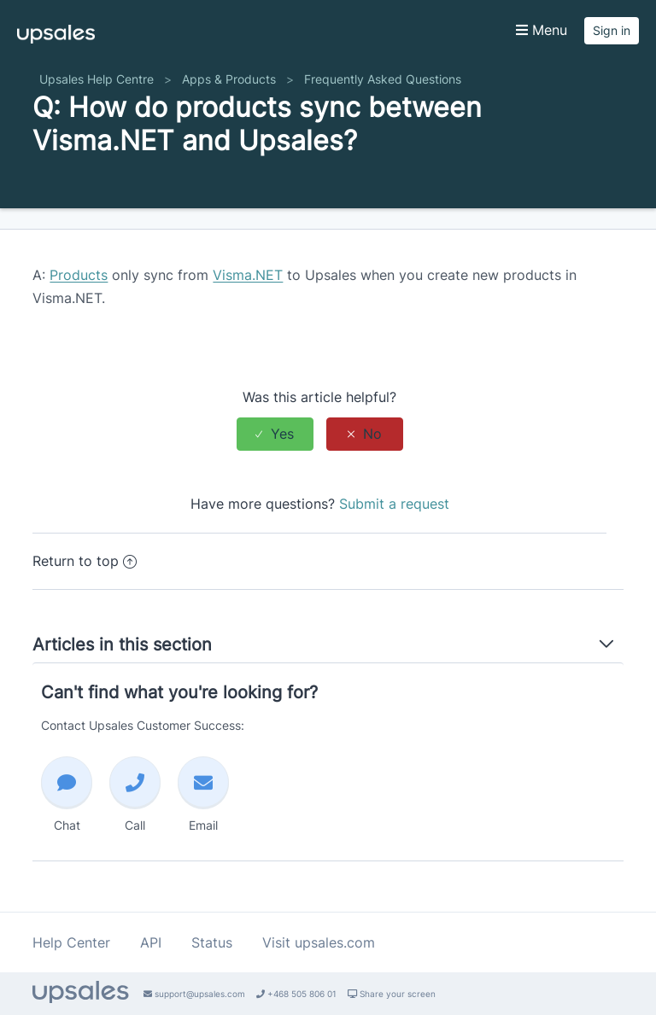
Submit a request (394, 503)
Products (79, 274)
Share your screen (392, 994)
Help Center (71, 942)
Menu (541, 29)
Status (211, 942)
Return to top (84, 560)
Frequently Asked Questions (382, 79)
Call (135, 794)
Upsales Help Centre (96, 79)
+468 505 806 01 (296, 994)
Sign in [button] (611, 30)
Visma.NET (248, 274)
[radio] (275, 434)
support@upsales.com (194, 994)
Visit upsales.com (318, 942)
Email (203, 794)
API (150, 942)
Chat (66, 794)
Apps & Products (229, 79)
